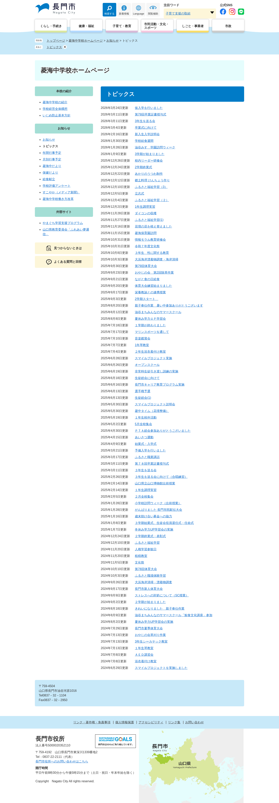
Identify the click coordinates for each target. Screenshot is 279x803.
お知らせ (112, 40)
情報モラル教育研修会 (150, 239)
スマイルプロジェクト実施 (153, 358)
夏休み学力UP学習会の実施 (154, 621)
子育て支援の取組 (178, 13)
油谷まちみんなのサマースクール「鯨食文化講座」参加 (173, 615)
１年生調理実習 (146, 490)
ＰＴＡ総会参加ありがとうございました (163, 430)
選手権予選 (142, 391)
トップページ (55, 40)
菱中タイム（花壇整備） (152, 411)
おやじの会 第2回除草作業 (154, 272)
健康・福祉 (86, 26)
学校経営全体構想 (55, 108)
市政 (228, 26)
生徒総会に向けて (147, 378)
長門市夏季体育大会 (149, 628)
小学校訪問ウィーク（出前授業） (158, 503)
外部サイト (64, 212)
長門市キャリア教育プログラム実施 (159, 384)
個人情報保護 (124, 722)
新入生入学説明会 (147, 134)
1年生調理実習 (145, 206)
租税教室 (141, 555)
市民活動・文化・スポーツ (156, 25)
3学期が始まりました (149, 154)
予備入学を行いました (150, 450)
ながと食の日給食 (147, 279)
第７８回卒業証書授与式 (152, 463)
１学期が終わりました (150, 325)
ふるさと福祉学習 (147, 542)
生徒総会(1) (143, 397)
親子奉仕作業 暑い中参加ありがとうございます (169, 305)
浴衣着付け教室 (146, 661)
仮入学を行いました (149, 107)
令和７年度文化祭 (147, 246)
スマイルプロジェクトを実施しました (161, 667)
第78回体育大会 (146, 569)
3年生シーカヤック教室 (151, 641)
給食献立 (49, 179)
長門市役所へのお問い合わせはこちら (61, 761)
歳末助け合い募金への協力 (153, 516)
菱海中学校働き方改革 (58, 199)
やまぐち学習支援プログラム (63, 223)
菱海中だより (52, 166)
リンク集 (174, 722)
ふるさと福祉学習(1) (149, 219)
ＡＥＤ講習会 (144, 654)
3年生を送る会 (145, 121)
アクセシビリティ (151, 722)
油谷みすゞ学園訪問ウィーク (155, 147)
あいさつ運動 (144, 437)
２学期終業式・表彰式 (150, 536)
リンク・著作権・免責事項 (91, 722)
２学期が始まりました (150, 602)
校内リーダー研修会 (149, 160)
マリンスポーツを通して (152, 331)
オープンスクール (147, 364)
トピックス (54, 47)
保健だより (50, 172)
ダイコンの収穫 (146, 213)
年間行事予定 (52, 152)
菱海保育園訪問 (146, 233)
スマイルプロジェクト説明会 (155, 404)
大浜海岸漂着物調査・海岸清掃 (156, 259)
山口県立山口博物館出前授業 (155, 483)
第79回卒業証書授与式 (150, 114)
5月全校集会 (143, 424)
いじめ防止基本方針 (57, 115)
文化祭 (139, 562)
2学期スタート (146, 299)
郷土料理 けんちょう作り (152, 180)
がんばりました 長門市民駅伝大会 (158, 509)
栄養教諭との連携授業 (150, 292)
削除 (65, 47)
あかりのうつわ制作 (149, 173)
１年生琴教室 (144, 648)
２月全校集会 (144, 496)
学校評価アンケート (57, 185)
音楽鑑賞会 (142, 338)
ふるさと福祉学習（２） (152, 200)
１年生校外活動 (146, 417)
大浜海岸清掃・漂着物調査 (153, 582)
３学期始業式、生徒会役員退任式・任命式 (164, 523)
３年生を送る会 (146, 470)
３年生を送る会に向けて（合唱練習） (161, 476)
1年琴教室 (142, 345)
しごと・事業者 (193, 26)
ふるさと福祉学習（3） (151, 187)
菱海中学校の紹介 (55, 102)
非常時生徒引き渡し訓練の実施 (156, 371)
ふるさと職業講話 (147, 457)
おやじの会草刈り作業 (150, 635)
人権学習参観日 (146, 549)
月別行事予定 (52, 159)
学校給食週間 (144, 140)
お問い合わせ (194, 722)
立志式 (139, 193)
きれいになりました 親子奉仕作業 (159, 608)
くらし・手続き (51, 26)
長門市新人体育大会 (149, 588)
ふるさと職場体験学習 (150, 575)
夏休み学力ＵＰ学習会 (150, 318)
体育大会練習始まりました (153, 285)
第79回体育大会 (146, 266)
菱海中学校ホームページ (86, 40)
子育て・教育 (122, 26)
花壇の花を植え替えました (153, 226)
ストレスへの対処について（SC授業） (162, 595)
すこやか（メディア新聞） (61, 192)
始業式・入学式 (146, 443)
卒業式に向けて (146, 127)
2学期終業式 (143, 167)
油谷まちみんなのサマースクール (158, 312)
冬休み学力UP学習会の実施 (154, 529)
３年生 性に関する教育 (152, 252)
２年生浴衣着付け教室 (150, 351)
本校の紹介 (64, 91)
